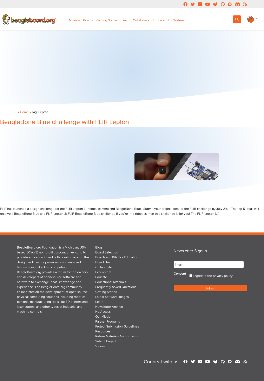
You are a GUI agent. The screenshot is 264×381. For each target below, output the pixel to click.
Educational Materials (110, 282)
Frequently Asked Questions (115, 287)
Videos (100, 346)
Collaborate (141, 20)
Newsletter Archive (109, 306)
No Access (103, 311)
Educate (159, 20)
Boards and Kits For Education (116, 257)
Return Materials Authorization (117, 336)
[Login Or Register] (252, 19)
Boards (88, 20)
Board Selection (106, 252)
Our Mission (103, 316)
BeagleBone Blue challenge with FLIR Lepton (64, 121)
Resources (102, 331)
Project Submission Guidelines (117, 326)
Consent (181, 274)
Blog (98, 247)
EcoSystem (176, 20)
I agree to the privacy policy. (213, 275)
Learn (125, 20)
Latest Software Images (112, 296)
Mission (74, 20)
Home (24, 112)
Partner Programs (107, 321)
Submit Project (105, 341)
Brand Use (102, 262)
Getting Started (107, 20)
